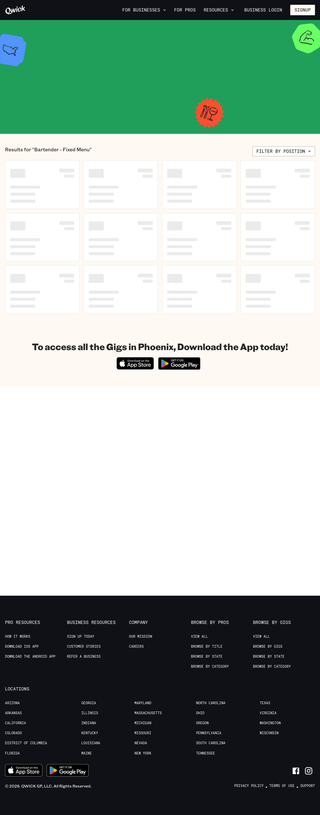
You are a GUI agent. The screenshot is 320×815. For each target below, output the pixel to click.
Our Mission (140, 636)
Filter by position (284, 151)
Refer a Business (83, 656)
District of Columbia (26, 743)
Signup (302, 10)
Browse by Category (210, 666)
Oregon (202, 723)
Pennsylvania (208, 733)
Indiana (88, 723)
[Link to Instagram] (308, 770)
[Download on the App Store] (135, 368)
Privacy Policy (249, 785)
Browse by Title (206, 646)
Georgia (88, 703)
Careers (136, 646)
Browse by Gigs (267, 646)
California (15, 723)
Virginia (268, 713)
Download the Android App (30, 656)
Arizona (12, 703)
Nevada (140, 743)
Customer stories (83, 646)
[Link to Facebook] (296, 770)
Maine (86, 753)
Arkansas (13, 713)
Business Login (263, 10)
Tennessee (205, 753)
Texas (265, 703)
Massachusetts (148, 713)
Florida (12, 753)
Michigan (142, 723)
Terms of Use (281, 785)
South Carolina (211, 743)
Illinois (89, 713)
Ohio (200, 713)
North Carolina (211, 703)
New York (142, 753)
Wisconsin (269, 733)
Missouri (142, 733)
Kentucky (89, 733)
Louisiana (90, 743)
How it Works (17, 636)
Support (307, 785)
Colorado (13, 733)
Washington (270, 723)
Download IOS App (21, 646)
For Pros (185, 10)
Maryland (142, 703)
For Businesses (144, 10)
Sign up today (80, 636)
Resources (219, 10)
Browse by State (206, 656)
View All (199, 636)
